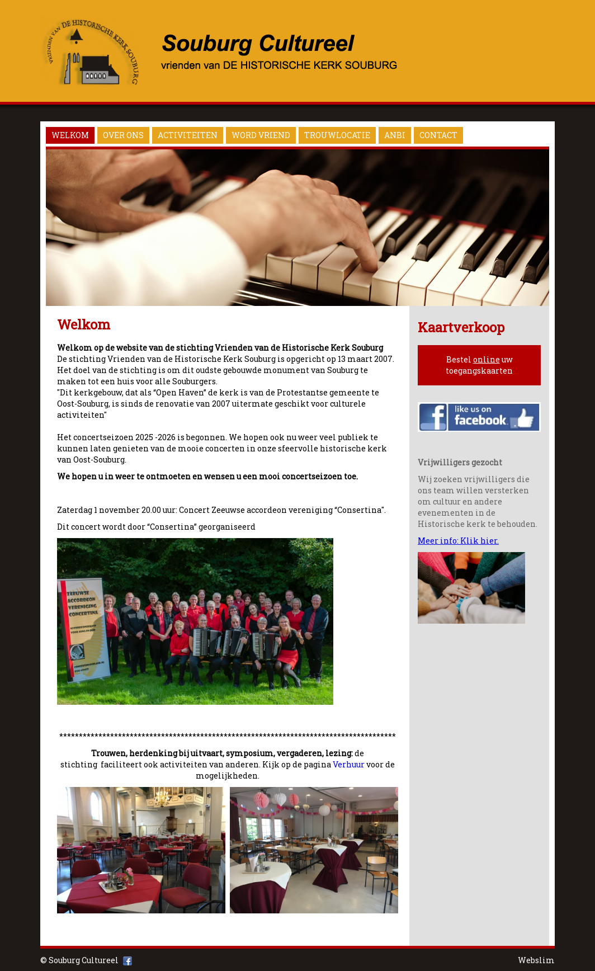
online (486, 359)
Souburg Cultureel (84, 960)
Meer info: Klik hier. (458, 540)
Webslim (536, 960)
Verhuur (349, 764)
